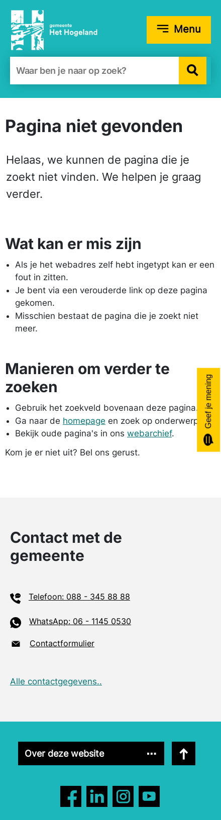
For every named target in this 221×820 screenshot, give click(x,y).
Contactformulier (62, 643)
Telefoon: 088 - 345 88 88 (79, 597)
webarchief (149, 433)
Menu (187, 29)
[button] (192, 70)
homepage (84, 421)
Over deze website (64, 753)
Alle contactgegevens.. (56, 681)
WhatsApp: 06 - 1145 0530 (80, 621)
